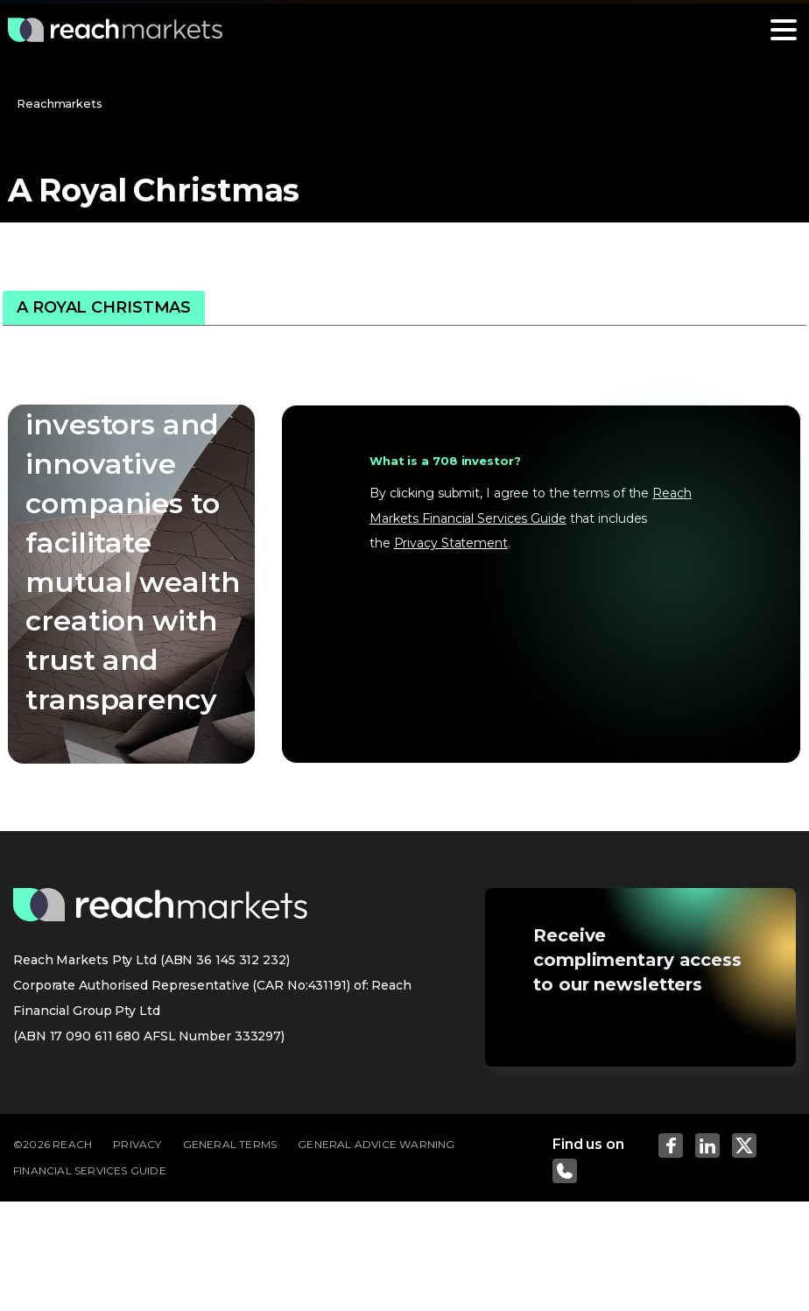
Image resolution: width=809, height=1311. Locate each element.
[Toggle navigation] (783, 30)
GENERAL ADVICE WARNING (376, 1144)
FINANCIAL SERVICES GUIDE (89, 1170)
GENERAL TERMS (230, 1144)
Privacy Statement (451, 543)
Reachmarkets (59, 103)
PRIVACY (137, 1144)
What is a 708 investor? (445, 461)
